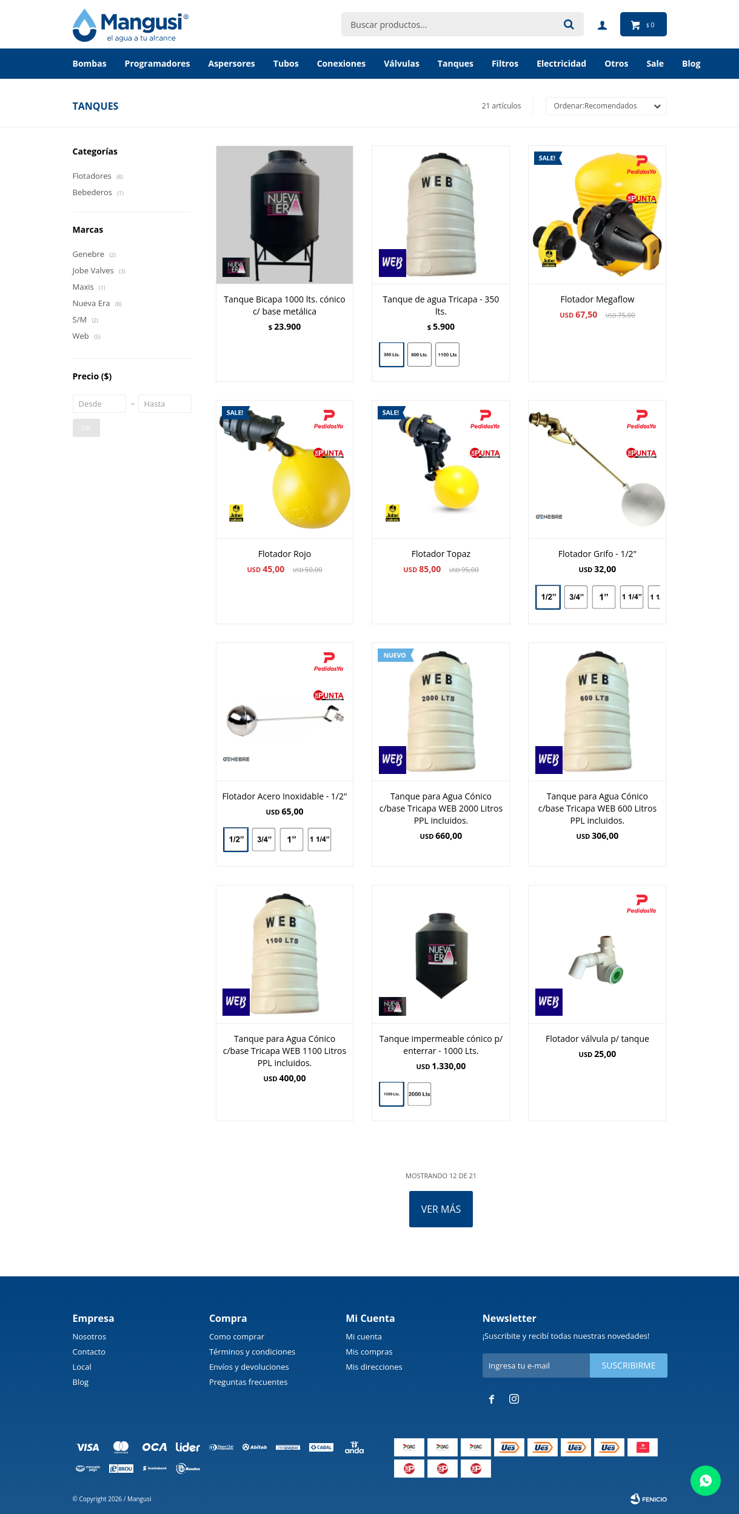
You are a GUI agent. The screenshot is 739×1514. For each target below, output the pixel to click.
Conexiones (341, 63)
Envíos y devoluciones (249, 1366)
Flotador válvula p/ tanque (597, 1038)
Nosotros (90, 1336)
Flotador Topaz (441, 553)
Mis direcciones (374, 1366)
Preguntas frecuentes (248, 1381)
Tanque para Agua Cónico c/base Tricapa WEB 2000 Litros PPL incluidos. (441, 808)
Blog (81, 1381)
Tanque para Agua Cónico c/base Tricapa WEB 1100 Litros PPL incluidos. (284, 1051)
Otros (616, 63)
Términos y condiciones (252, 1351)
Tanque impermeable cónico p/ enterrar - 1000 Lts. (441, 1044)
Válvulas (402, 63)
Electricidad (561, 63)
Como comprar (236, 1336)
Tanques (455, 63)
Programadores (157, 63)
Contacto (89, 1351)
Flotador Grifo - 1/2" (597, 553)
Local (82, 1366)
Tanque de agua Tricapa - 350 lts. (441, 305)
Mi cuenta (364, 1336)
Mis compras (369, 1351)
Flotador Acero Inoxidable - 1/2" (284, 796)
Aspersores (231, 63)
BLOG (691, 63)
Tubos (286, 63)
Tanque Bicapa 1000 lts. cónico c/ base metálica (284, 305)
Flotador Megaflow (598, 299)
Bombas (90, 63)
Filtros (505, 63)
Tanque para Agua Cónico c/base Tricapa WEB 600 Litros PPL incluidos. (597, 808)
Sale (655, 63)
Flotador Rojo (284, 553)
